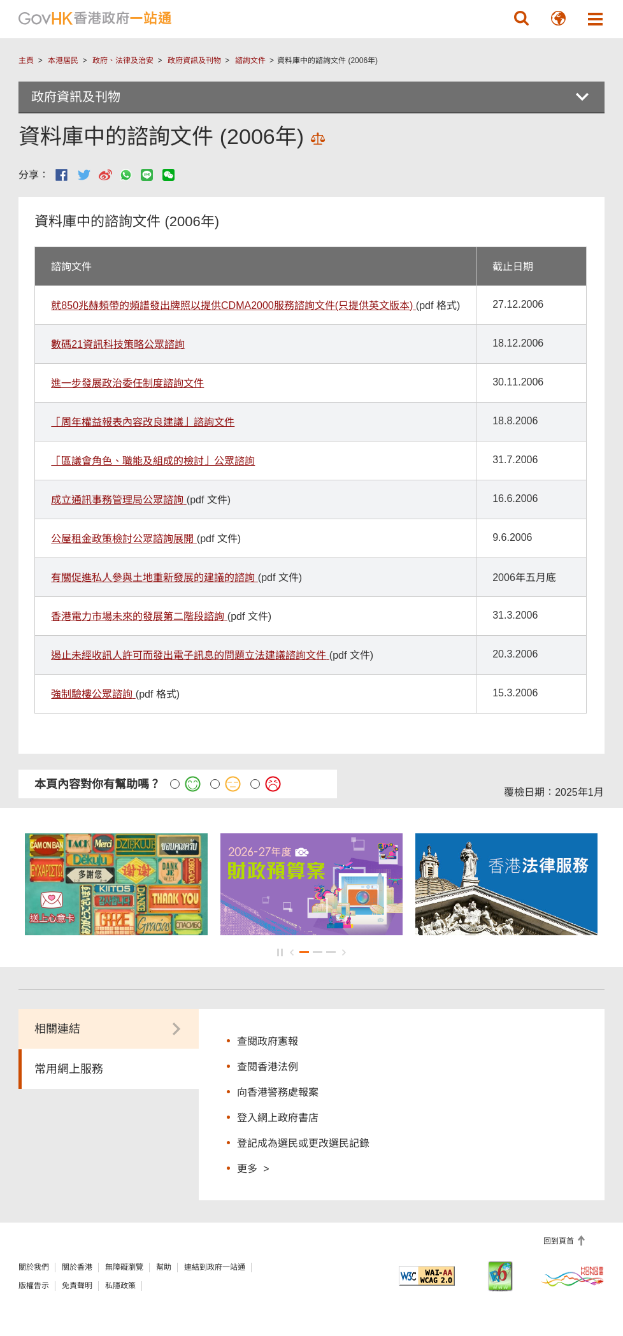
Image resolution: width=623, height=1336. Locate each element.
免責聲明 (77, 1285)
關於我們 (33, 1267)
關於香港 (77, 1267)
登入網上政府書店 (278, 1117)
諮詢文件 (250, 60)
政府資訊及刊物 (194, 60)
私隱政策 (120, 1285)
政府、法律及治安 (123, 60)
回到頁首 (559, 1241)
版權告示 (33, 1285)
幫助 (163, 1267)
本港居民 (63, 60)
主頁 (26, 60)
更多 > (253, 1168)
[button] (521, 18)
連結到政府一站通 (214, 1267)
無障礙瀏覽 (124, 1267)
